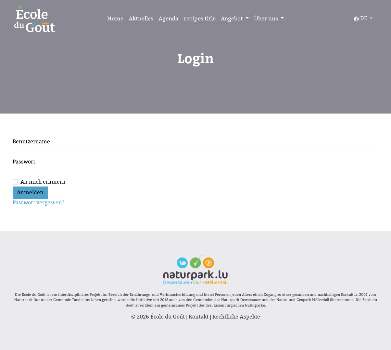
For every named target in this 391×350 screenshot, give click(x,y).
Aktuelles (141, 18)
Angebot (232, 18)
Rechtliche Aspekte (236, 316)
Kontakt (198, 316)
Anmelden (30, 192)
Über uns (266, 18)
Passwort (24, 161)
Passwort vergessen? (39, 202)
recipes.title (200, 18)
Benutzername (31, 141)
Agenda (168, 18)
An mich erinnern (43, 181)
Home (115, 18)
